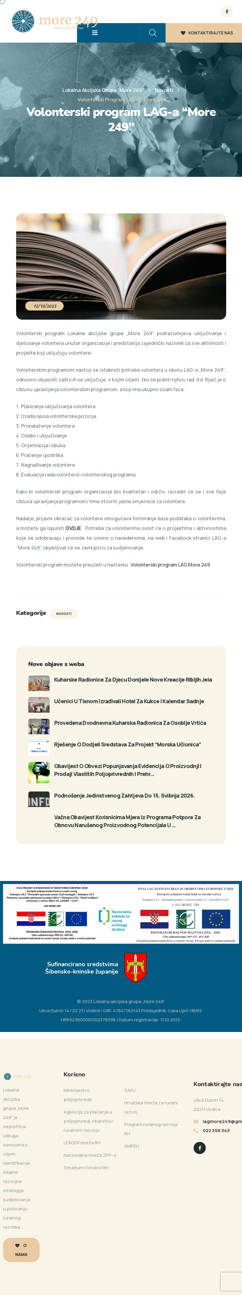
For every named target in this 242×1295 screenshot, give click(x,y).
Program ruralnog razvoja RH (151, 1129)
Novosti (64, 614)
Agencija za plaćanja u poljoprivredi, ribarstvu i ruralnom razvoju (88, 1121)
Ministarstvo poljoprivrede (78, 1095)
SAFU (129, 1090)
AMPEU (131, 1146)
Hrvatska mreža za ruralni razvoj (151, 1107)
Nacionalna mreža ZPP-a (90, 1155)
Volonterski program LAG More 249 (170, 564)
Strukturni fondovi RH (86, 1167)
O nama (21, 1249)
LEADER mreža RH (82, 1142)
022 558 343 (216, 1130)
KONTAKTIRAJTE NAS (207, 33)
